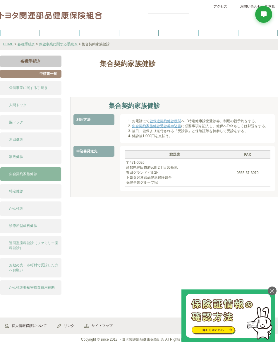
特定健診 (16, 191)
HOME (8, 44)
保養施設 (218, 32)
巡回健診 (16, 139)
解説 (86, 87)
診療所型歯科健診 (23, 226)
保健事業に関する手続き (58, 44)
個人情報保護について (29, 326)
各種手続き (179, 32)
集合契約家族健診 (23, 174)
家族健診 (16, 157)
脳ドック (16, 122)
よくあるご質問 (258, 32)
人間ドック (18, 105)
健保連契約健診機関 (165, 121)
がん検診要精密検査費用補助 (32, 287)
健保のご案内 (19, 32)
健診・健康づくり (139, 32)
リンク (69, 326)
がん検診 (16, 208)
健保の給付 (99, 32)
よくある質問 (154, 87)
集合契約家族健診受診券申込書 (156, 126)
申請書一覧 (48, 74)
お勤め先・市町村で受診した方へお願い (33, 267)
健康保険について (59, 32)
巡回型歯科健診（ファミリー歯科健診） (33, 245)
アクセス (220, 6)
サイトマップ (102, 326)
